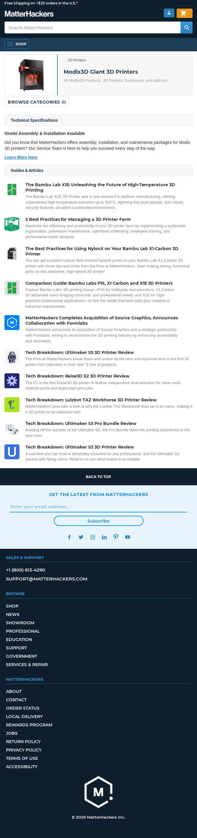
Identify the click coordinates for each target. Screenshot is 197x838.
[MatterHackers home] (29, 14)
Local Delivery (24, 716)
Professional (23, 631)
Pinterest (116, 537)
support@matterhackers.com (46, 579)
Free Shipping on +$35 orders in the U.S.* (41, 3)
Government (21, 656)
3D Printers (77, 60)
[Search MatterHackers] (187, 27)
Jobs (12, 733)
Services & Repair (27, 664)
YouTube (128, 537)
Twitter (81, 537)
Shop (12, 606)
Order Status (22, 708)
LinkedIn (104, 537)
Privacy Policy (24, 750)
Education (19, 639)
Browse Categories (37, 102)
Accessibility (21, 766)
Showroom (20, 623)
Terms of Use (22, 758)
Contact (16, 700)
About (14, 691)
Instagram (93, 537)
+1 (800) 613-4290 (25, 570)
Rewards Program (29, 725)
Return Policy (23, 741)
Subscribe (98, 521)
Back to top (98, 477)
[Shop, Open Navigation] (16, 44)
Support (16, 648)
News (12, 614)
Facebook (69, 537)
